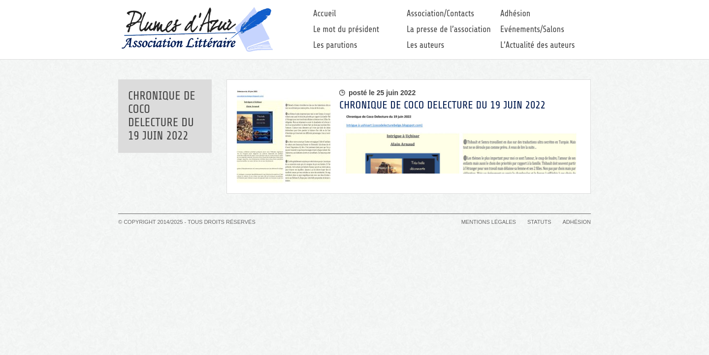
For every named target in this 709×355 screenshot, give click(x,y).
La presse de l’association (449, 29)
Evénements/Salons (532, 29)
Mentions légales (488, 222)
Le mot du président (346, 29)
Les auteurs (425, 45)
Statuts (539, 222)
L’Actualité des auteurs (537, 45)
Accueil (324, 13)
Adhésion (515, 13)
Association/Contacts (440, 13)
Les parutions (335, 45)
